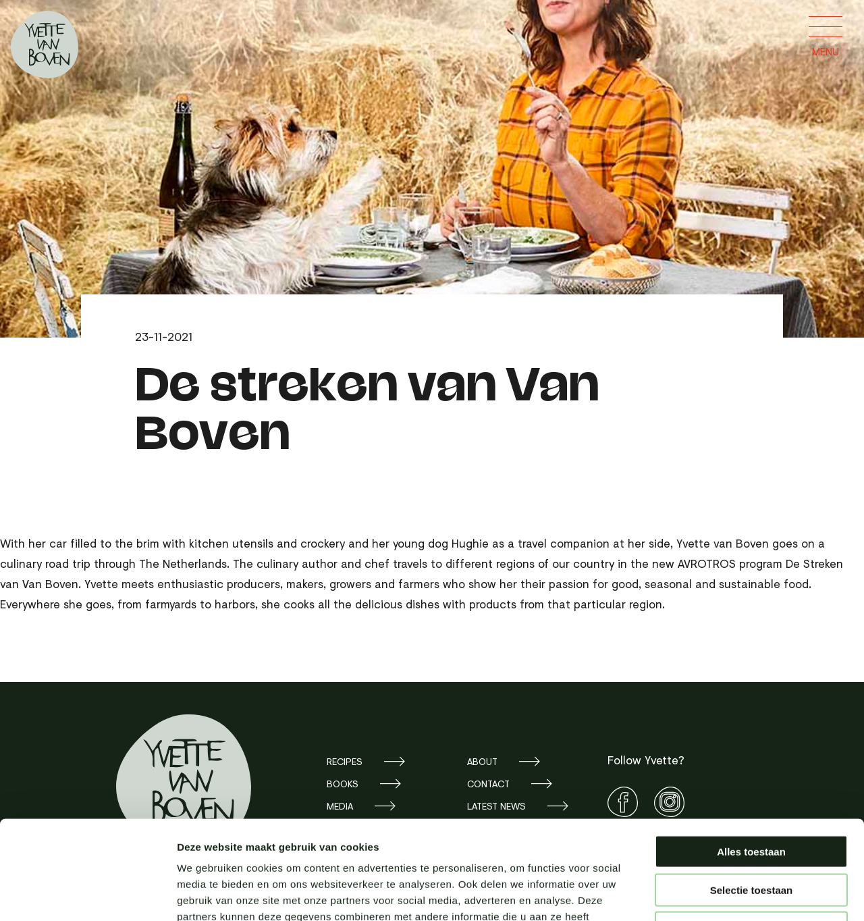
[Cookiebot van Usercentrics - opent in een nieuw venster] (87, 895)
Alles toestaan (751, 758)
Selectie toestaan (751, 797)
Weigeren (751, 835)
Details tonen (729, 894)
